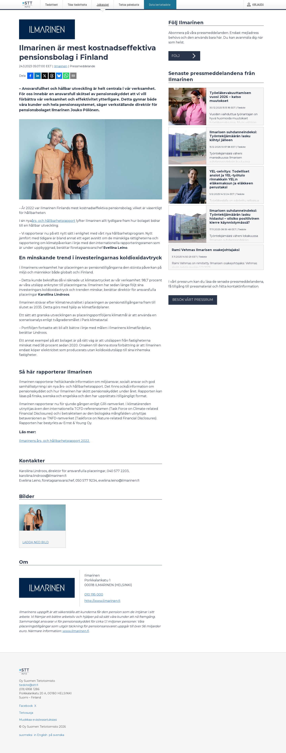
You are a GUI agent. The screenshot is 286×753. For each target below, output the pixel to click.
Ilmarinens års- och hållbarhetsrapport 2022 (54, 441)
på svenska (56, 735)
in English (40, 735)
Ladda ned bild (35, 542)
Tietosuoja (26, 713)
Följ (184, 56)
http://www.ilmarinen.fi (102, 601)
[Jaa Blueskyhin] (59, 76)
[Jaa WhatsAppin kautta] (66, 76)
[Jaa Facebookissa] (30, 76)
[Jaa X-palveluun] (45, 76)
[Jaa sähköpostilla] (73, 76)
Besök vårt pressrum (192, 300)
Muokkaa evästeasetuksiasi (38, 719)
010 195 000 (93, 594)
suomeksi (25, 735)
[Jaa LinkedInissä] (37, 76)
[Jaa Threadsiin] (52, 76)
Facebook (26, 706)
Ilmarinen (60, 66)
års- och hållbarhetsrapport (53, 221)
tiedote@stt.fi (28, 685)
